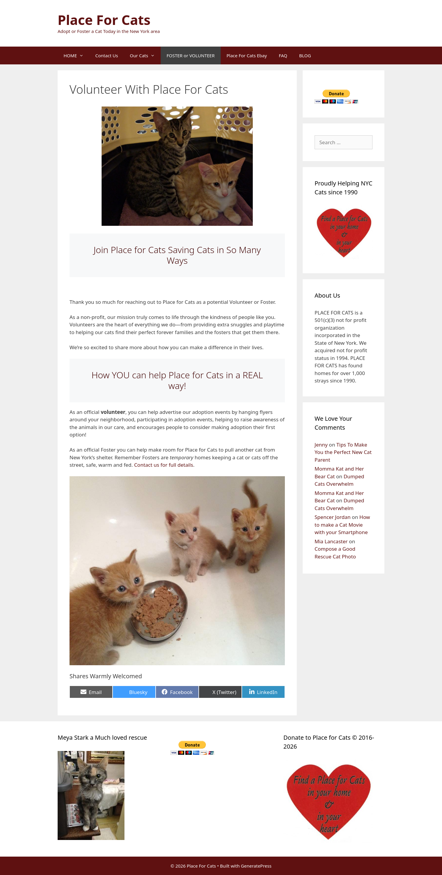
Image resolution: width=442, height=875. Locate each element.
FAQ (283, 55)
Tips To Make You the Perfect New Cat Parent (343, 452)
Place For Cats (104, 20)
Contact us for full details (163, 464)
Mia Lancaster (331, 541)
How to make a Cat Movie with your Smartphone (342, 525)
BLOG (305, 55)
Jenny (321, 444)
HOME (76, 55)
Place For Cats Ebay (247, 55)
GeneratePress (256, 866)
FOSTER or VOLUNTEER (191, 55)
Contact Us (106, 55)
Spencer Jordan (333, 517)
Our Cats (145, 55)
